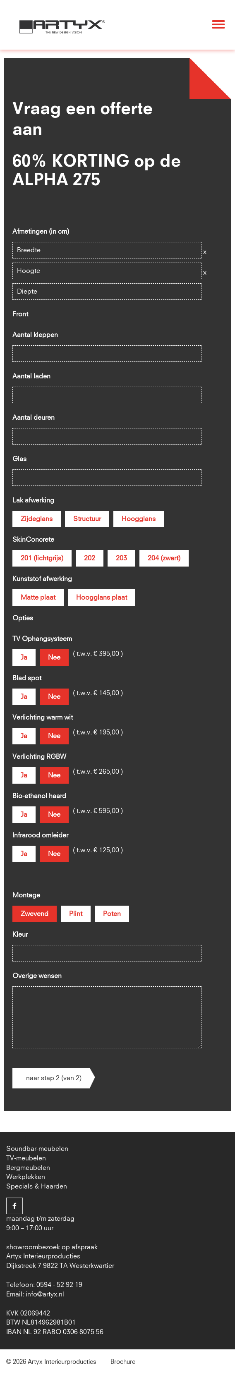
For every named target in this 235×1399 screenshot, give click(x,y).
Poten (112, 914)
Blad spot (26, 678)
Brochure (122, 1362)
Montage (26, 895)
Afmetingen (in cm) (40, 231)
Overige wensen (37, 976)
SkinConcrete (33, 539)
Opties (22, 618)
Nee (54, 657)
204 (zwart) (164, 558)
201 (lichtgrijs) (42, 558)
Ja (24, 657)
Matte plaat (38, 597)
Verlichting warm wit (42, 717)
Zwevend (34, 914)
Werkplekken (25, 1177)
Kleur (20, 934)
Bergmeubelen (28, 1168)
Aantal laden (31, 376)
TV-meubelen (26, 1158)
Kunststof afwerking (42, 579)
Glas (19, 459)
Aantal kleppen (35, 335)
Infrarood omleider (40, 835)
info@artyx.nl (45, 1294)
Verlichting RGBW (39, 756)
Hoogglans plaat (101, 597)
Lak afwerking (33, 500)
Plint (75, 914)
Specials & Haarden (36, 1186)
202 (89, 558)
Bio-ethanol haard (39, 796)
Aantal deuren (33, 417)
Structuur (87, 519)
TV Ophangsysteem (42, 639)
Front (20, 314)
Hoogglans (139, 519)
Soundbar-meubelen (37, 1149)
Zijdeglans (37, 519)
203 (121, 558)
